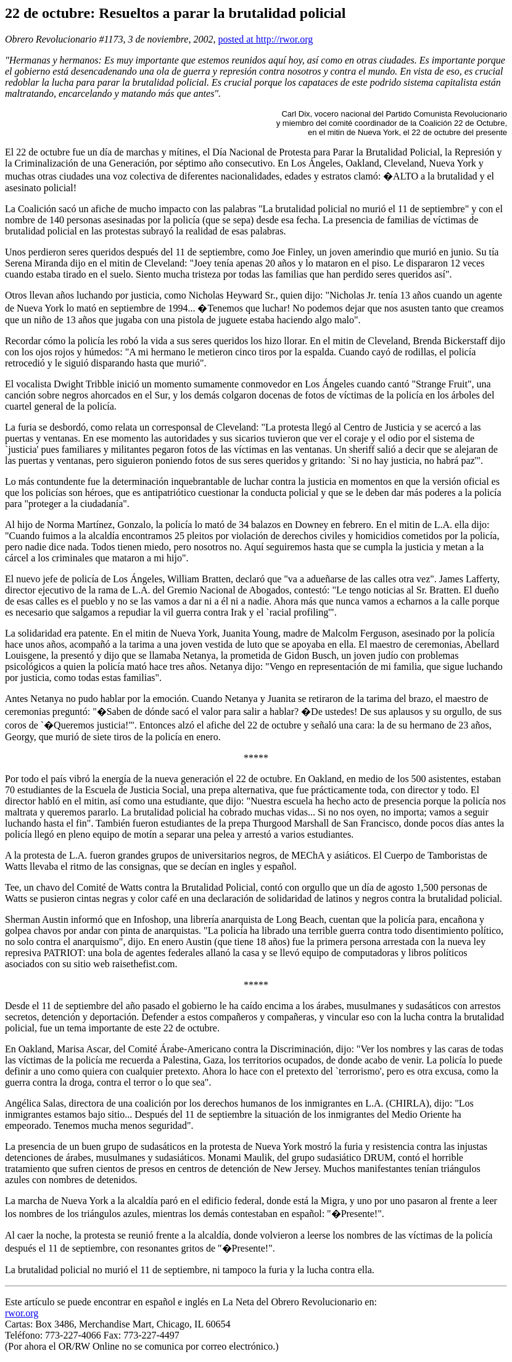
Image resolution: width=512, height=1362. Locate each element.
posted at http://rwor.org (265, 39)
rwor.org (21, 1313)
